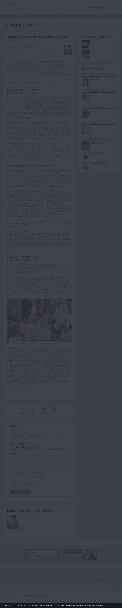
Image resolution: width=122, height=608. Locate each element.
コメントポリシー (57, 3)
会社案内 (116, 596)
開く (100, 2)
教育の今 (98, 7)
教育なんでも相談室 (83, 7)
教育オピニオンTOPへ (49, 25)
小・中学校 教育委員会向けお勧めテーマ (98, 12)
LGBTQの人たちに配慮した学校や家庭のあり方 (40, 524)
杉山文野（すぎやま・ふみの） (35, 16)
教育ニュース (47, 7)
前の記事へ (13, 397)
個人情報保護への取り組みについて (100, 596)
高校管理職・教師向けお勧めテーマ (59, 12)
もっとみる (40, 534)
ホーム (8, 17)
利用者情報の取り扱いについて (75, 3)
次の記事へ (66, 397)
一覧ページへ (39, 397)
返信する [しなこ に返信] (48, 440)
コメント (14, 454)
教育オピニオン (67, 7)
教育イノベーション (112, 7)
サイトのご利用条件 (43, 3)
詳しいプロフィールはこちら (47, 48)
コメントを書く (63, 412)
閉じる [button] (115, 604)
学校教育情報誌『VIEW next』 (23, 12)
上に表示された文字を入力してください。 (26, 484)
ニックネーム (27, 473)
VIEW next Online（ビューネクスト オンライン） (11, 576)
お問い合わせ (92, 3)
